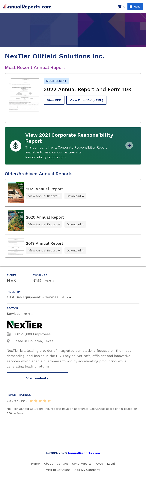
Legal (111, 463)
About (48, 463)
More (48, 280)
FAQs (99, 463)
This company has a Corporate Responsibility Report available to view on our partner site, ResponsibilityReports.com (66, 152)
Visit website (37, 378)
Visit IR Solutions (58, 470)
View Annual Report (42, 196)
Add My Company (87, 470)
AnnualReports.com (84, 453)
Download (74, 196)
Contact (62, 463)
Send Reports (81, 463)
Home (35, 463)
